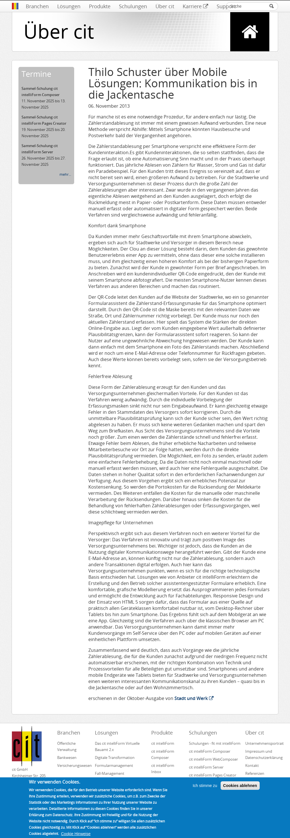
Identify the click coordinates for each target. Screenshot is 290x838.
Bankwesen (66, 757)
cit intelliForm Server (206, 767)
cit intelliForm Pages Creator (212, 775)
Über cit (164, 6)
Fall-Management (109, 773)
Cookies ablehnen (240, 789)
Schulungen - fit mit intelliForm (214, 743)
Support (226, 6)
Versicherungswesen (73, 765)
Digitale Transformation (115, 757)
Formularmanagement (114, 765)
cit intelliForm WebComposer (214, 759)
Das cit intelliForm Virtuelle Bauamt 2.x (117, 746)
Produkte (99, 6)
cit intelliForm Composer (162, 754)
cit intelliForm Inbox (162, 768)
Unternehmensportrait (261, 743)
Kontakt (252, 765)
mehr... (65, 174)
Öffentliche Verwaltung (66, 746)
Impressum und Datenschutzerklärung (261, 754)
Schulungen (133, 6)
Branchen (37, 6)
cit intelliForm (162, 743)
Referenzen (254, 773)
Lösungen (68, 6)
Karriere (195, 6)
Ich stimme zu (205, 789)
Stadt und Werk (194, 698)
